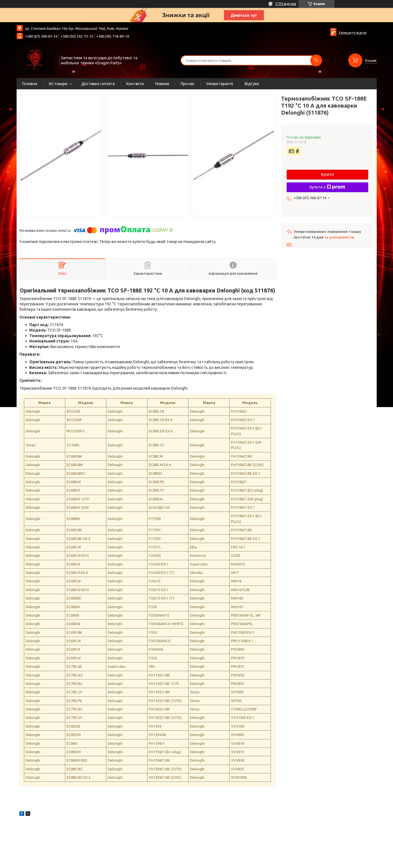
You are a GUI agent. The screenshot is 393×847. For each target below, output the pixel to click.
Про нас (188, 84)
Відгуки (252, 84)
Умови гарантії (219, 84)
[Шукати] (316, 60)
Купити (327, 174)
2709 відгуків (285, 4)
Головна (29, 84)
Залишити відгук (352, 33)
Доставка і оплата (98, 84)
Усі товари (58, 84)
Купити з (327, 187)
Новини (162, 84)
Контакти (135, 84)
